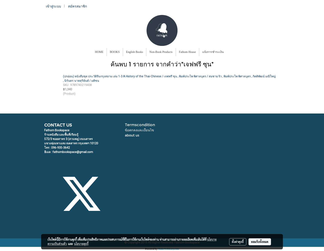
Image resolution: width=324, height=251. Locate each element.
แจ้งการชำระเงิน (213, 52)
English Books (134, 52)
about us (132, 135)
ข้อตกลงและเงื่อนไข (139, 130)
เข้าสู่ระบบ (53, 6)
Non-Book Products (161, 52)
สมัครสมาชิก (77, 6)
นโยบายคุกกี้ (81, 244)
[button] (230, 52)
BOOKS (115, 52)
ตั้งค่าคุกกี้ (238, 242)
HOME (99, 52)
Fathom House (187, 52)
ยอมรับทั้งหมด (259, 242)
